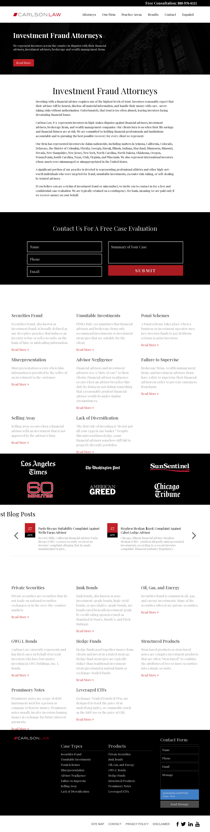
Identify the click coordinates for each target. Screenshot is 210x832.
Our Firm (108, 14)
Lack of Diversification (75, 814)
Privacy (181, 796)
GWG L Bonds (117, 792)
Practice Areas (132, 14)
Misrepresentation (72, 792)
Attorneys (89, 14)
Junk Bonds (115, 782)
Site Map (97, 824)
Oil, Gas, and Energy (121, 787)
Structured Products (121, 803)
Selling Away (69, 809)
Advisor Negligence (73, 798)
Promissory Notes (119, 809)
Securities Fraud (71, 776)
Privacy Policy (137, 824)
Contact (170, 14)
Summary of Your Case (145, 267)
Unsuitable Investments (76, 782)
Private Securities (119, 776)
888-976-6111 (187, 3)
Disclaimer (161, 824)
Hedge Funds (116, 798)
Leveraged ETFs (118, 814)
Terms (188, 796)
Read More (23, 63)
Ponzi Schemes (70, 787)
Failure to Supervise (73, 803)
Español (188, 14)
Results (153, 14)
